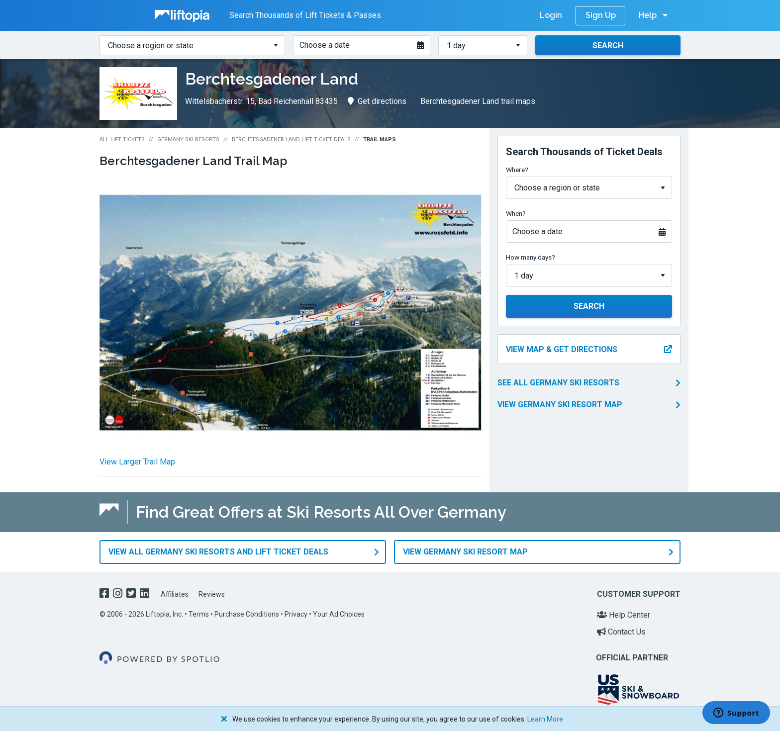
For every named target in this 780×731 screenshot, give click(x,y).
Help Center (623, 615)
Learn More (545, 719)
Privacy (296, 614)
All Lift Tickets (122, 139)
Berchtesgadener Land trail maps (477, 101)
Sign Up (600, 15)
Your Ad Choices (339, 614)
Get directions (377, 101)
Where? (517, 170)
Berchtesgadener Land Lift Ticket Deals (291, 139)
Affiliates (175, 594)
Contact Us (621, 632)
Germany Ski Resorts (188, 139)
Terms (199, 614)
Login (551, 15)
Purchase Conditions (246, 614)
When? (516, 213)
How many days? (530, 257)
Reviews (211, 594)
